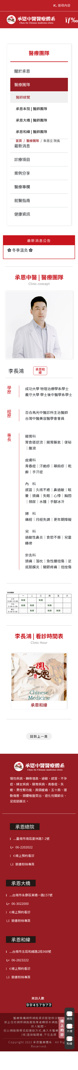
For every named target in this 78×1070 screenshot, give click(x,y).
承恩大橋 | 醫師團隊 (30, 120)
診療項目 (22, 159)
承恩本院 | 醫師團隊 (30, 108)
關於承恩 (22, 71)
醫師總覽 (22, 97)
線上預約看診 (22, 855)
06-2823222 (17, 960)
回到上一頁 (39, 736)
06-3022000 (17, 903)
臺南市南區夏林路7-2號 (29, 838)
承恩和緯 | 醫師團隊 (30, 131)
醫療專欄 (22, 187)
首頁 (19, 140)
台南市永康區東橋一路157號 (29, 895)
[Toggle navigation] (69, 19)
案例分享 (22, 173)
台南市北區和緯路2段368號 (28, 951)
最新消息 (22, 146)
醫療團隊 (32, 140)
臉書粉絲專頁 (22, 864)
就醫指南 (22, 200)
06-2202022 (21, 847)
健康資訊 (22, 214)
